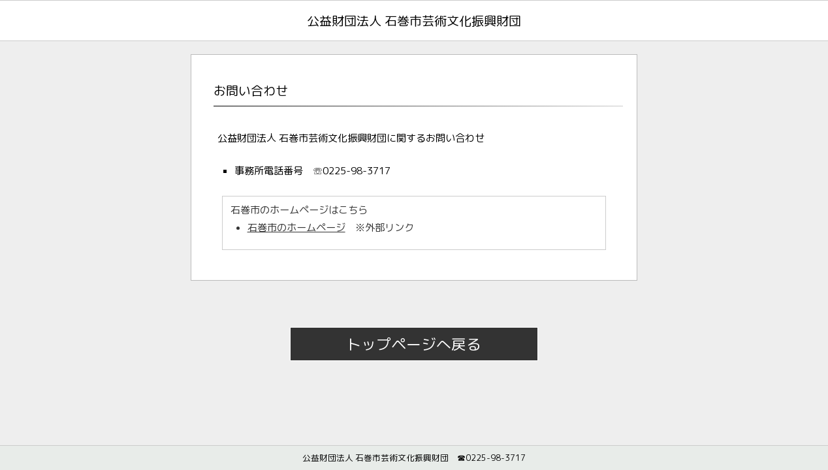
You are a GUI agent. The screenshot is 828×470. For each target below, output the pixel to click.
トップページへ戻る (413, 344)
